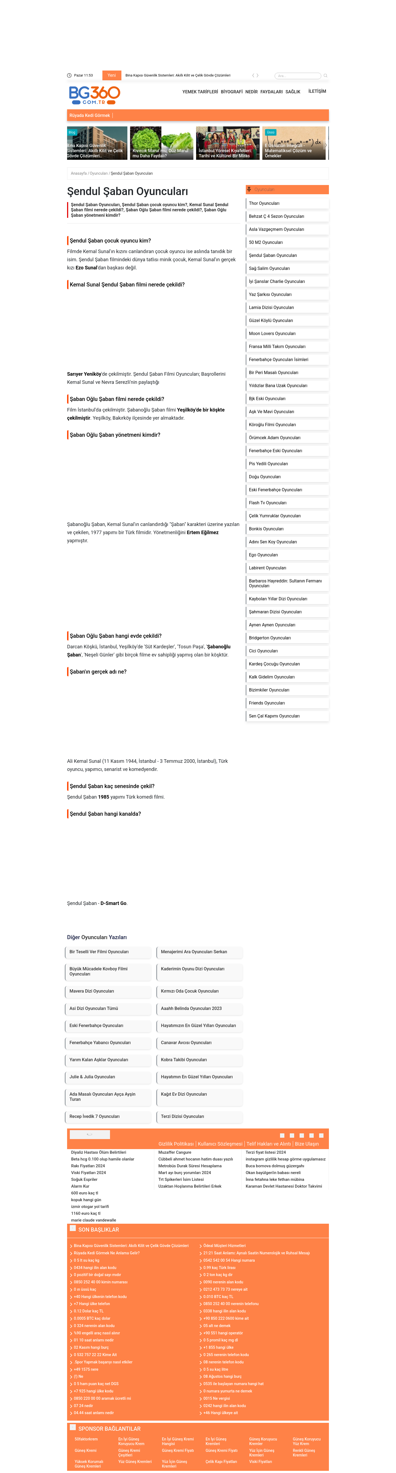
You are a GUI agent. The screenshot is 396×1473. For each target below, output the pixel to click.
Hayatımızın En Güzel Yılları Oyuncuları (198, 1025)
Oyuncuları (99, 173)
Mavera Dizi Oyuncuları (92, 991)
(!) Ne (78, 1376)
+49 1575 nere (86, 1369)
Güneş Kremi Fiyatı (178, 1450)
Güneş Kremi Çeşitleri (129, 1452)
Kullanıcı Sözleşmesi (220, 1144)
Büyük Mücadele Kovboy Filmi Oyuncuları (99, 971)
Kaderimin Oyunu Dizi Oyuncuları (193, 968)
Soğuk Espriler (84, 1179)
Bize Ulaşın (307, 1144)
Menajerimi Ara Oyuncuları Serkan (194, 951)
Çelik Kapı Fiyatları (221, 1461)
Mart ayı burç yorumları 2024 (184, 1172)
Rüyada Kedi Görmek (90, 115)
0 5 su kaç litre (215, 1369)
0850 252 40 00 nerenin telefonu (231, 1304)
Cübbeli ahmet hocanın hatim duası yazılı (195, 1159)
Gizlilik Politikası (176, 1144)
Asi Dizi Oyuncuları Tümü (94, 1008)
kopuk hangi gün (86, 1199)
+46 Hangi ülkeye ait (220, 1413)
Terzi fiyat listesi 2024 (266, 1152)
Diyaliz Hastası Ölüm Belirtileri (98, 1152)
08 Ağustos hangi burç (222, 1376)
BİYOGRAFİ (232, 91)
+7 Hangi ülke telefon (92, 1304)
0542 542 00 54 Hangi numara (229, 1260)
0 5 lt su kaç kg (86, 1260)
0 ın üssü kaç (85, 1289)
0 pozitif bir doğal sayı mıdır (97, 1275)
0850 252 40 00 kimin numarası (101, 1282)
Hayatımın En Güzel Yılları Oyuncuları (197, 1076)
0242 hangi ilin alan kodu (224, 1406)
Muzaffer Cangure (174, 1152)
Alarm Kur (80, 1186)
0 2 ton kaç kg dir (217, 1275)
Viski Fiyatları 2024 (88, 1172)
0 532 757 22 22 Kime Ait (95, 1355)
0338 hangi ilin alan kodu (224, 1311)
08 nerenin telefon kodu (223, 1362)
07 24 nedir (83, 1406)
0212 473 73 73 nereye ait (225, 1289)
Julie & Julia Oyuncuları (92, 1076)
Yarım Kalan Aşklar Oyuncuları (99, 1059)
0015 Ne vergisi (216, 1398)
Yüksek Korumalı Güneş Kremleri (89, 1463)
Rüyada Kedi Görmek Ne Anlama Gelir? (107, 1253)
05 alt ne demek (217, 1326)
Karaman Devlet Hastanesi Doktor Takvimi (284, 1186)
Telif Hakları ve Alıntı (269, 1144)
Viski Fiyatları (260, 1461)
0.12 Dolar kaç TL (88, 1311)
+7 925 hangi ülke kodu (93, 1391)
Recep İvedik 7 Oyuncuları (95, 1116)
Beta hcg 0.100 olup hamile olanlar (102, 1159)
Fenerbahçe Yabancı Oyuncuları (100, 1042)
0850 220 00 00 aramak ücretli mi (102, 1398)
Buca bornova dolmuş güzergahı (275, 1165)
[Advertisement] (153, 332)
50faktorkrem (86, 1439)
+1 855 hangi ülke (218, 1347)
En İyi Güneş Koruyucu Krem (131, 1441)
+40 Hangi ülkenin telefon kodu (100, 1297)
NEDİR (251, 91)
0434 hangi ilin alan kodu (95, 1267)
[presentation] (253, 76)
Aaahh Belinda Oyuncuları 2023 (191, 1008)
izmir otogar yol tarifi (90, 1206)
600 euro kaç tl (84, 1193)
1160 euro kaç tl (85, 1213)
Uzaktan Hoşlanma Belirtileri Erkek (189, 1186)
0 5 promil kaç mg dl (220, 1340)
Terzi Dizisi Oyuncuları (182, 1116)
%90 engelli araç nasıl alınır (97, 1333)
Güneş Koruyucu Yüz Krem (306, 1441)
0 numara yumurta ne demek (227, 1391)
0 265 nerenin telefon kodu (226, 1355)
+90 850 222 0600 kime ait (226, 1318)
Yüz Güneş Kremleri (135, 1461)
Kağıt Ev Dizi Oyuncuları (184, 1094)
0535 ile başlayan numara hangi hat (233, 1384)
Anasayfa (79, 173)
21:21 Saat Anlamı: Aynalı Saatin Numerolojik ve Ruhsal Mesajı (256, 1253)
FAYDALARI (271, 91)
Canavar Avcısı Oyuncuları (186, 1042)
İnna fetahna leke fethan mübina (275, 1179)
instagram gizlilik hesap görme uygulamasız (286, 1159)
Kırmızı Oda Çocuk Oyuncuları (190, 991)
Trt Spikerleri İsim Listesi (181, 1179)
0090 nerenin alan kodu (223, 1282)
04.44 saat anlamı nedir (94, 1413)
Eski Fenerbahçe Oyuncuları (96, 1025)
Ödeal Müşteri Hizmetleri (224, 1246)
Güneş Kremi (85, 1450)
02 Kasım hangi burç (91, 1347)
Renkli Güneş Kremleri (304, 1452)
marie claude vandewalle (93, 1220)
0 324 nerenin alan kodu (94, 1326)
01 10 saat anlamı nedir (94, 1340)
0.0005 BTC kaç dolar (92, 1318)
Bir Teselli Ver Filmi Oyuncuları (99, 951)
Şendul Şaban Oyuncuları (132, 173)
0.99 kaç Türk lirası (219, 1267)
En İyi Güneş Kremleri (216, 1441)
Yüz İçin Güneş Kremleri (262, 1452)
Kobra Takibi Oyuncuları (184, 1059)
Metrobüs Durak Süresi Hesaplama (190, 1165)
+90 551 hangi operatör (223, 1333)
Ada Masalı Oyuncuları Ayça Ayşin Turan (103, 1097)
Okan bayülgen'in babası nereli (273, 1172)
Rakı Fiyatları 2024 (88, 1165)
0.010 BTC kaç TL (218, 1297)
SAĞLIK (292, 91)
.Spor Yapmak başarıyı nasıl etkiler (103, 1362)
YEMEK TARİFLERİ (200, 91)
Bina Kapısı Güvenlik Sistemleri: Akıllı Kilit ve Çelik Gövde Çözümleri (177, 75)
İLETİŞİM (317, 91)
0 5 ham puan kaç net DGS (96, 1384)
